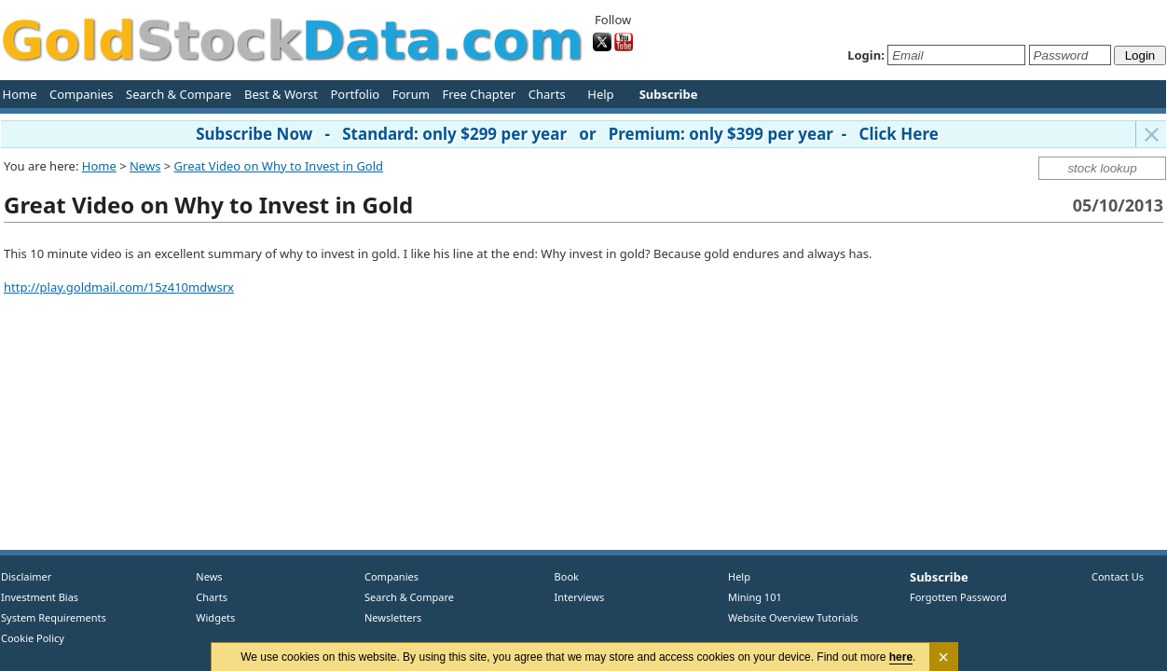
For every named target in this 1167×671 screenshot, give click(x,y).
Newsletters (392, 617)
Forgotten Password (958, 597)
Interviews (575, 597)
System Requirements (53, 617)
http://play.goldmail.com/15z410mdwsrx (119, 287)
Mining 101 (755, 597)
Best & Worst (281, 94)
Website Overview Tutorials (793, 617)
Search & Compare (178, 94)
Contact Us (1117, 576)
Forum (411, 94)
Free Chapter (478, 94)
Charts (547, 94)
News (145, 165)
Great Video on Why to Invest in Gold (278, 165)
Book (562, 576)
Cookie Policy (32, 638)
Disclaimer (26, 576)
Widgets (209, 617)
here (901, 657)
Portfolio (354, 94)
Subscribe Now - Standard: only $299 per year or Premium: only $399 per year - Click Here (567, 133)
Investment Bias (39, 597)
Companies (81, 94)
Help (600, 94)
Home (20, 94)
